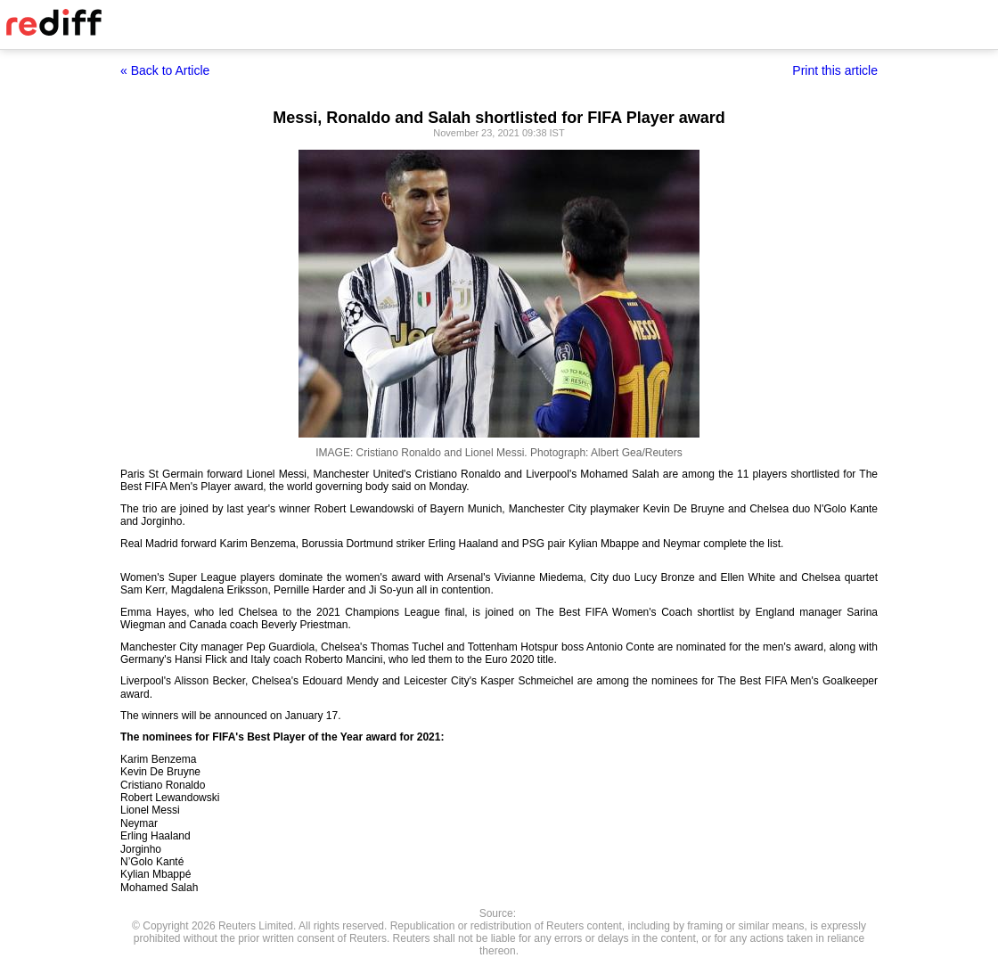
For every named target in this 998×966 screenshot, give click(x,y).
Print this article (835, 70)
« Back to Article (164, 70)
